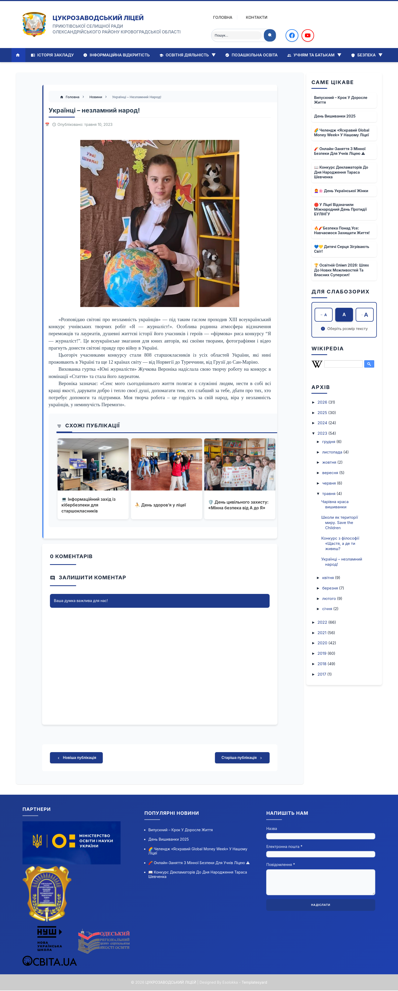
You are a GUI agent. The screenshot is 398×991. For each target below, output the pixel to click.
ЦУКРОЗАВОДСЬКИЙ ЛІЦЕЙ (98, 18)
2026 (322, 402)
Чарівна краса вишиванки (335, 504)
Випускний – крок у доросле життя (340, 99)
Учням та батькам (314, 54)
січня (327, 608)
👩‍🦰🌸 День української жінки (341, 190)
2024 (322, 423)
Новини (96, 97)
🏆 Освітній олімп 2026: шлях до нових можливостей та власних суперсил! (341, 270)
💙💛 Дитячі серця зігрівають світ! (341, 248)
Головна (219, 17)
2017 (322, 674)
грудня (329, 441)
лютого (329, 598)
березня (330, 588)
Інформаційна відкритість (116, 54)
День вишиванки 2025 (335, 116)
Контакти (253, 17)
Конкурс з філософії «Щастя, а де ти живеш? (340, 543)
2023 (322, 433)
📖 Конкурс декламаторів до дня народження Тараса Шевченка (341, 172)
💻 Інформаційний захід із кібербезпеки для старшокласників (89, 505)
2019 (322, 653)
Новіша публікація (76, 758)
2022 (322, 622)
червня (329, 483)
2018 (322, 663)
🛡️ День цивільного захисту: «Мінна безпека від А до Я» (238, 505)
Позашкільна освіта (251, 54)
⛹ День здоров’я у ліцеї (160, 505)
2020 (322, 643)
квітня (328, 577)
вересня (330, 472)
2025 (322, 412)
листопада (332, 452)
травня (329, 493)
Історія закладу (52, 54)
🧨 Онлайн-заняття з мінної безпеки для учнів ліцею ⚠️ (340, 151)
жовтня (329, 462)
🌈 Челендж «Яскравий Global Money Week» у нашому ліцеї (341, 132)
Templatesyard (254, 983)
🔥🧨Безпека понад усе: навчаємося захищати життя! (342, 230)
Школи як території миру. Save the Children (339, 522)
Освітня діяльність (187, 54)
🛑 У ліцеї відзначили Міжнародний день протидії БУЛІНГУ (340, 209)
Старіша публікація (242, 758)
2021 (322, 632)
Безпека (367, 54)
